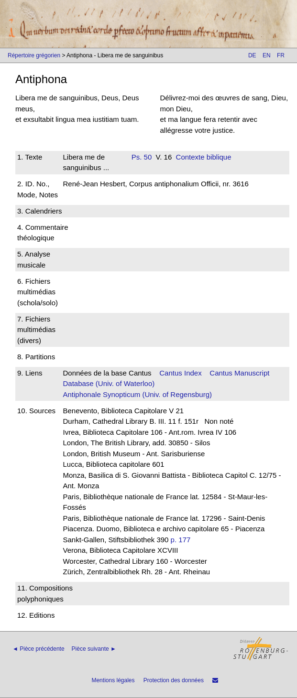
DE (252, 55)
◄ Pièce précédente (38, 648)
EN (267, 55)
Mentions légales (112, 680)
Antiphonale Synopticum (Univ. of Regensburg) (137, 394)
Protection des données (173, 680)
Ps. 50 (142, 157)
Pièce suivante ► (94, 648)
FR (281, 55)
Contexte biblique (203, 157)
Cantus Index (180, 373)
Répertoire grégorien (34, 55)
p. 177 (181, 540)
